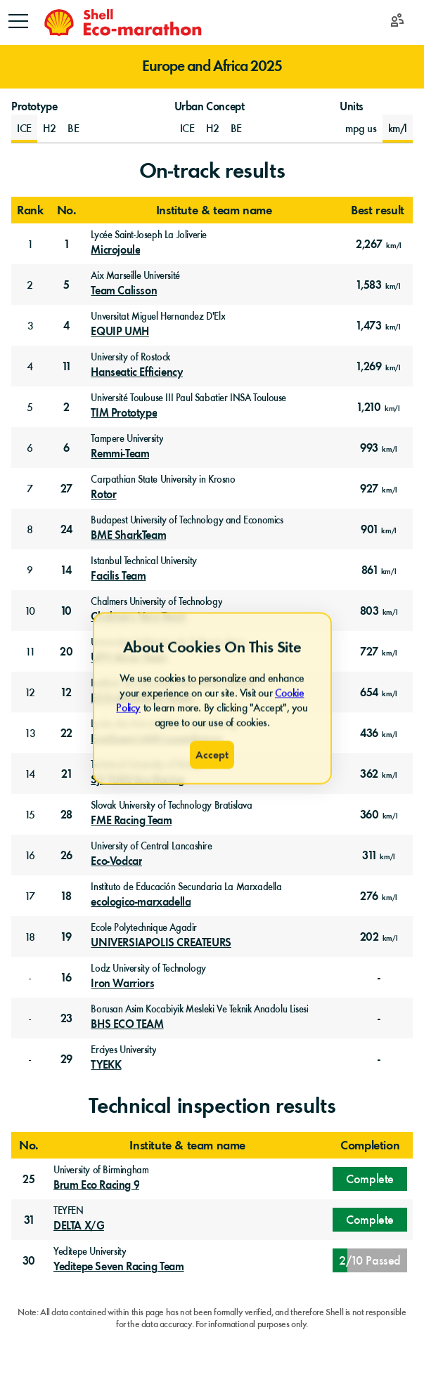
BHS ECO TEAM (127, 1024)
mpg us (361, 128)
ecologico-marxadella (141, 902)
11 (66, 366)
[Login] (397, 22)
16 (30, 855)
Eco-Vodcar (116, 861)
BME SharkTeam (128, 535)
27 (66, 488)
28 (66, 814)
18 (66, 896)
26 (66, 855)
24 (66, 529)
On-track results (212, 170)
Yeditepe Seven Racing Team (118, 1266)
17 (30, 896)
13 (29, 733)
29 (66, 1059)
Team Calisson (124, 291)
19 (66, 937)
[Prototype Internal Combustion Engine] (24, 129)
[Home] (122, 22)
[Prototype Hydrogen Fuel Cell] (49, 129)
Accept (212, 754)
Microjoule (115, 250)
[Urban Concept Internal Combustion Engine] (187, 129)
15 (30, 814)
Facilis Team (118, 576)
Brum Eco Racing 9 (96, 1185)
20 (66, 651)
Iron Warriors (122, 983)
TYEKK (106, 1065)
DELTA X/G (78, 1226)
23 (66, 1018)
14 (66, 570)
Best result (377, 210)
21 (66, 774)
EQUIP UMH (119, 331)
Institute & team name (214, 210)
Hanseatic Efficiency (137, 372)
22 (66, 733)
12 (30, 692)
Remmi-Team (120, 454)
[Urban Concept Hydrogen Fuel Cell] (212, 129)
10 (30, 611)
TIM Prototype (124, 413)
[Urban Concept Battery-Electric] (236, 129)
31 (29, 1220)
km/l (397, 128)
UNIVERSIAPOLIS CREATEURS (161, 943)
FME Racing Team (131, 820)
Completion (369, 1145)
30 (29, 1260)
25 (28, 1179)
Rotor (103, 494)
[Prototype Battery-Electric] (73, 129)
